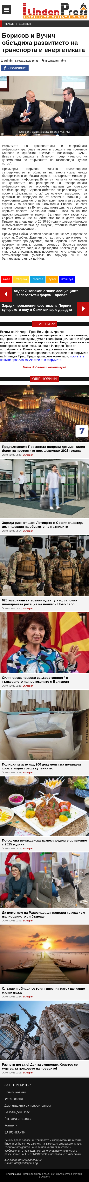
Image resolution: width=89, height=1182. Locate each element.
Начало (9, 23)
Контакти (10, 1125)
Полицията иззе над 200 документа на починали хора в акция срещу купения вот (41, 766)
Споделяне (15, 68)
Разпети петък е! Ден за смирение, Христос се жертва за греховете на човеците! (40, 1066)
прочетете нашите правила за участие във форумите (42, 358)
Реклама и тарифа (17, 1118)
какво (6, 279)
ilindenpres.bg (13, 1174)
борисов (37, 279)
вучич (52, 279)
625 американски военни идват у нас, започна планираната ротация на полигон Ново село (39, 602)
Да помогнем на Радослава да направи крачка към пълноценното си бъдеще (43, 914)
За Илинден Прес (17, 1112)
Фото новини (13, 1099)
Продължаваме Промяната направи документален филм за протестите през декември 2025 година (43, 449)
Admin (7, 60)
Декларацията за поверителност (27, 1105)
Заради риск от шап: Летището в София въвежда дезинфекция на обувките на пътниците (42, 525)
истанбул (67, 279)
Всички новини (15, 1092)
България (25, 23)
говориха (21, 279)
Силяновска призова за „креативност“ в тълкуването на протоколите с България (35, 679)
